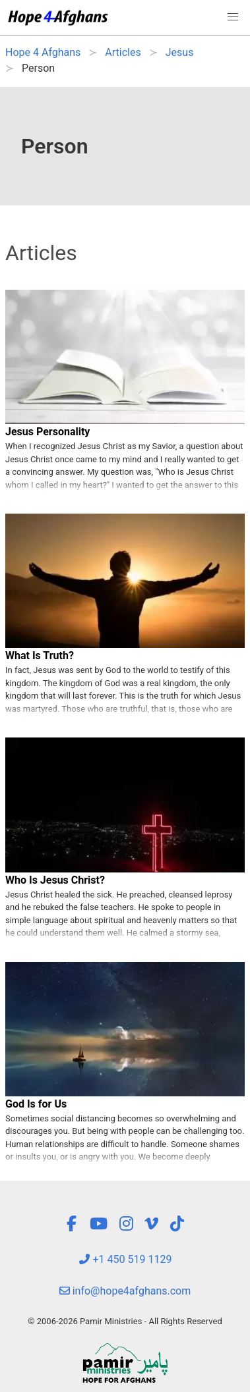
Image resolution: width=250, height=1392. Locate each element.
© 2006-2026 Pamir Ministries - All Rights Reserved (125, 1321)
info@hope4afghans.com (125, 1291)
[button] (233, 17)
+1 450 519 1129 (125, 1259)
